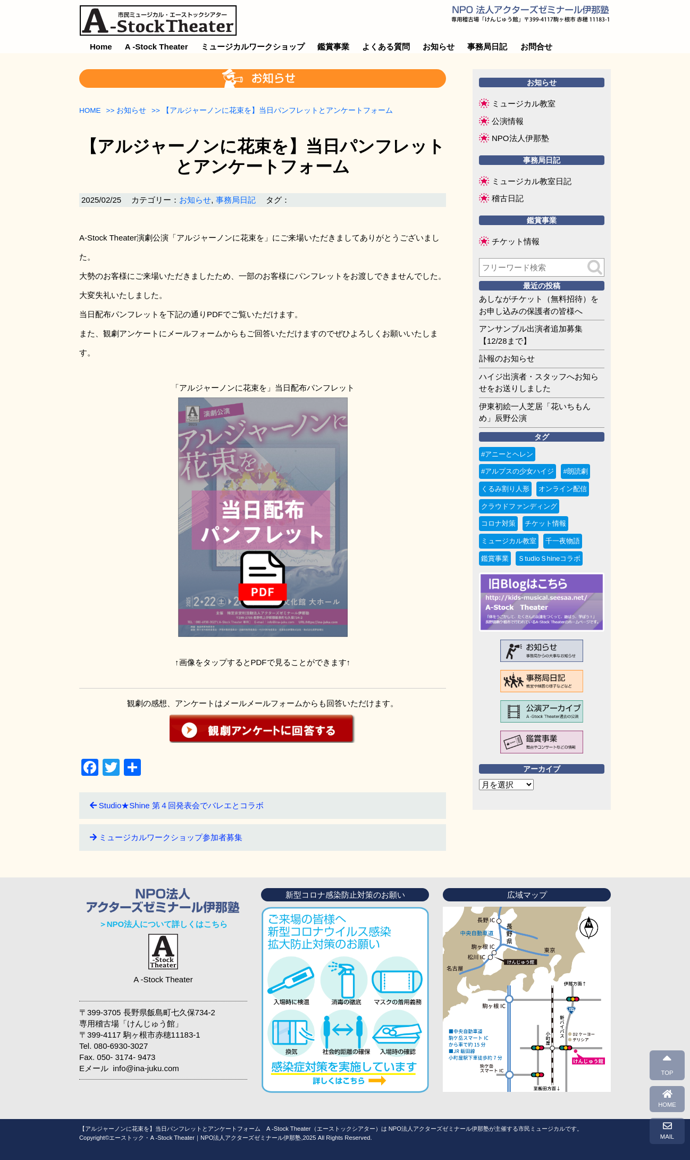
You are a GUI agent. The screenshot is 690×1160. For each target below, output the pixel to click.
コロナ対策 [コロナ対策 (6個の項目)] (498, 523)
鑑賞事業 (333, 46)
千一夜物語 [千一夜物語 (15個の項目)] (562, 541)
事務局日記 (487, 46)
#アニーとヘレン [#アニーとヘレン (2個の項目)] (507, 454)
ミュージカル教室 (524, 103)
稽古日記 (508, 198)
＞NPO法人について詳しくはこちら (163, 924)
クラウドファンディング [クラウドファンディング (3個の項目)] (519, 506)
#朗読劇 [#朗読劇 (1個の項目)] (575, 471)
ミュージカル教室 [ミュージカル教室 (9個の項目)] (508, 541)
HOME (667, 1099)
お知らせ (439, 46)
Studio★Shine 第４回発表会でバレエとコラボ (181, 805)
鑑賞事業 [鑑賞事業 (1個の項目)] (495, 558)
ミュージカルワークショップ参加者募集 (170, 837)
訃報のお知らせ (507, 358)
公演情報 (508, 121)
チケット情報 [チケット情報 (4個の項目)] (545, 523)
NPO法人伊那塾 (520, 138)
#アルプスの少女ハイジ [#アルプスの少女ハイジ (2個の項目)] (517, 471)
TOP (667, 1064)
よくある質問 (386, 46)
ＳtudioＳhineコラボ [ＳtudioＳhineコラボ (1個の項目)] (549, 558)
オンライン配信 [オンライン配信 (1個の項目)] (562, 489)
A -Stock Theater (156, 46)
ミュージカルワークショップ (253, 46)
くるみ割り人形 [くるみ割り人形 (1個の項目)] (505, 489)
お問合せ (536, 46)
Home (101, 46)
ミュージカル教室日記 (531, 181)
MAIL (667, 1131)
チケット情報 (516, 241)
